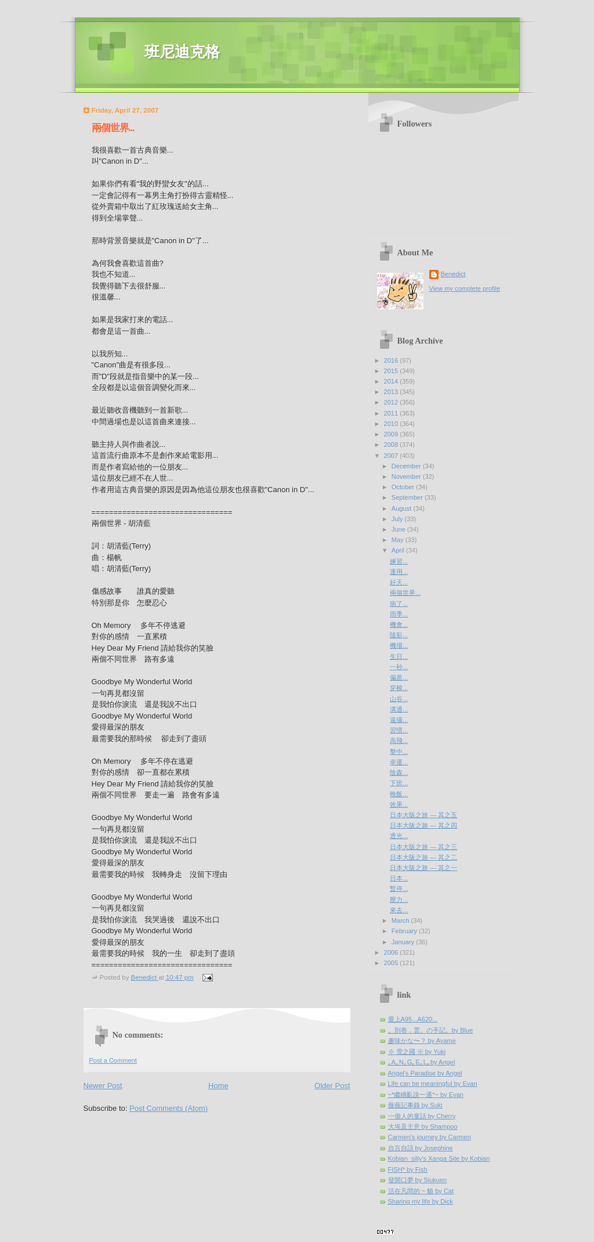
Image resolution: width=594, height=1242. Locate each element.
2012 (392, 402)
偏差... (399, 677)
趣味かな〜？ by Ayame (422, 1040)
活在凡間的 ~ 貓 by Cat (421, 1190)
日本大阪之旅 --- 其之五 (423, 814)
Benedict (453, 273)
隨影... (399, 634)
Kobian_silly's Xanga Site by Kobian (439, 1158)
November (407, 476)
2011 (392, 413)
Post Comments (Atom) (168, 1108)
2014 (392, 381)
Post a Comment (113, 1060)
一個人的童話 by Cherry (422, 1116)
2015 (392, 370)
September (408, 497)
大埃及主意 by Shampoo (423, 1126)
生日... (399, 656)
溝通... (399, 709)
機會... (399, 624)
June (399, 529)
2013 (392, 391)
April (399, 550)
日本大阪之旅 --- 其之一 (423, 867)
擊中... (399, 751)
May (398, 539)
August (402, 508)
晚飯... (399, 793)
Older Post (332, 1085)
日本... (399, 878)
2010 (392, 423)
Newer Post (103, 1085)
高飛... (399, 740)
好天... (399, 582)
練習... (399, 561)
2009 (392, 434)
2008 (392, 444)
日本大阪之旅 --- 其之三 (423, 846)
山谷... (399, 698)
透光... (399, 835)
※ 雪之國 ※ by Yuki (417, 1051)
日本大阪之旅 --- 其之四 (423, 825)
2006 (392, 952)
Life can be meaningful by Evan (432, 1083)
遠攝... (399, 719)
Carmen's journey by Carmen (429, 1136)
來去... (399, 910)
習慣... (399, 730)
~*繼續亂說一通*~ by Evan (426, 1094)
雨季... (399, 614)
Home (218, 1085)
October (404, 486)
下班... (399, 782)
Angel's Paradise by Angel (425, 1073)
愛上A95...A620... (413, 1019)
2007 (392, 455)
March (401, 920)
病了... (399, 603)
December (407, 466)
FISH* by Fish (408, 1169)
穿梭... (399, 687)
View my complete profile (465, 288)
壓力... (399, 899)
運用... (399, 571)
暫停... (399, 888)
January (404, 941)
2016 (392, 360)
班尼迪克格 (182, 52)
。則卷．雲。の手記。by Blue (430, 1030)
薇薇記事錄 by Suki (415, 1105)
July (398, 518)
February (405, 930)
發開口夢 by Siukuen (417, 1179)
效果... (399, 804)
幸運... (399, 762)
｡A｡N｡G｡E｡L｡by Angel (421, 1062)
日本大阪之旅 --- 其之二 (423, 857)
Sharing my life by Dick (420, 1201)
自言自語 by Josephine (420, 1147)
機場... (399, 645)
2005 (392, 962)
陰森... (399, 772)
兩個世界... (405, 592)
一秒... (399, 666)
